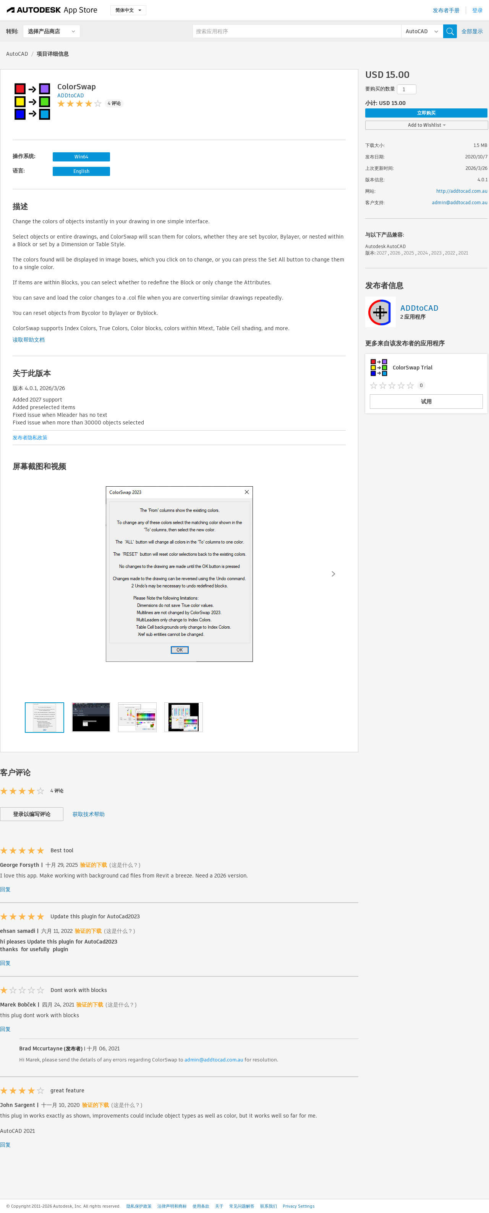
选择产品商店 (44, 31)
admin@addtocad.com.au (214, 1059)
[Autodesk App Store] (52, 10)
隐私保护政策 (139, 1206)
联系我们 (268, 1206)
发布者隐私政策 (30, 437)
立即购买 (426, 113)
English (81, 171)
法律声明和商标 (172, 1206)
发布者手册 (446, 10)
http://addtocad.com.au (461, 191)
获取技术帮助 (89, 814)
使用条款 (201, 1206)
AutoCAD (17, 54)
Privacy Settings (299, 1206)
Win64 (81, 156)
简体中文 (128, 10)
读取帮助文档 (29, 340)
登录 (477, 10)
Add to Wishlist (427, 125)
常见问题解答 (241, 1206)
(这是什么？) (125, 865)
